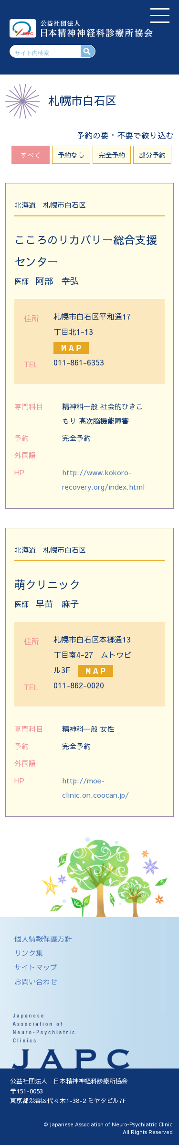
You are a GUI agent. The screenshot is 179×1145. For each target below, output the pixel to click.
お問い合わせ (35, 981)
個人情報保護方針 (43, 938)
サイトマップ (35, 967)
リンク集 (28, 953)
